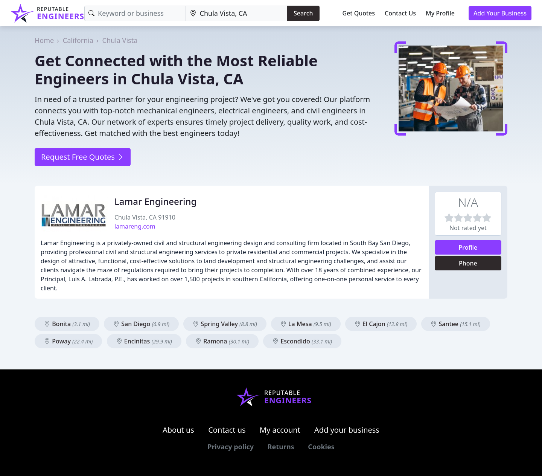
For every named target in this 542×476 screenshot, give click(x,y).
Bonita (67, 324)
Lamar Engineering (155, 201)
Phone (468, 263)
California (78, 40)
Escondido (302, 341)
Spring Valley (225, 324)
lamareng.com (134, 226)
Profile (468, 247)
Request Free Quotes (82, 157)
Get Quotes (359, 13)
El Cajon (381, 324)
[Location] (237, 13)
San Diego (141, 324)
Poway (68, 341)
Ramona (222, 341)
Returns (281, 446)
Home (44, 40)
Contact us (227, 430)
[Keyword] (135, 13)
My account (280, 430)
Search (303, 13)
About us (178, 430)
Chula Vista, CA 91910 (144, 217)
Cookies (321, 446)
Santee (455, 324)
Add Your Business (500, 13)
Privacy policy (230, 446)
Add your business (346, 430)
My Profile (440, 13)
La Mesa (305, 324)
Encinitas (144, 341)
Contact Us (400, 13)
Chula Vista (120, 40)
